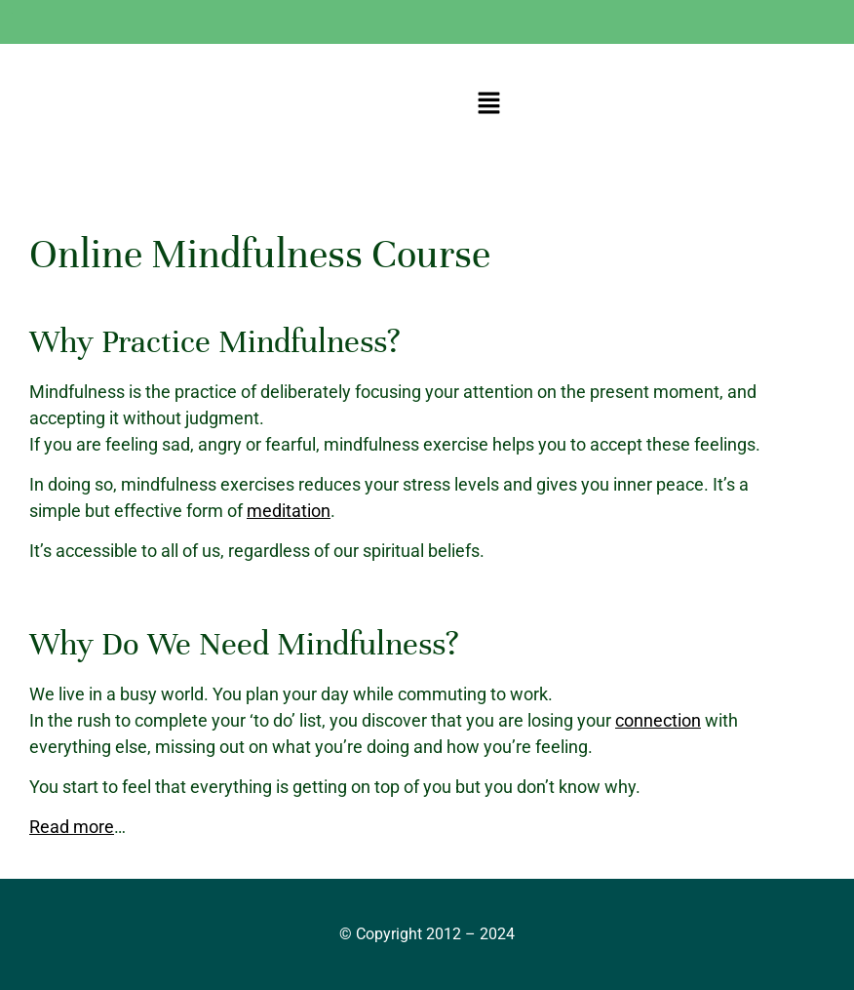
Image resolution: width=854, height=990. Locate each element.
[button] (488, 104)
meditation (288, 510)
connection (658, 720)
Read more (71, 826)
